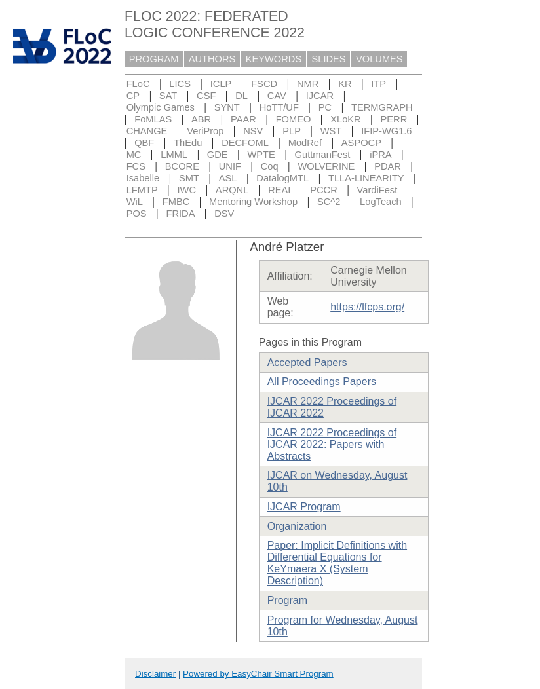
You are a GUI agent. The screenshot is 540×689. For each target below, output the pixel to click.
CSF (206, 95)
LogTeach (381, 201)
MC (134, 154)
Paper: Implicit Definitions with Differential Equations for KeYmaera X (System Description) (337, 563)
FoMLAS (153, 119)
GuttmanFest (323, 154)
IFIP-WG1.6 (386, 131)
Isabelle (143, 178)
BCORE (182, 166)
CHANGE (147, 131)
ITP (378, 84)
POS (136, 213)
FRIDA (180, 213)
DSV (224, 213)
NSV (253, 131)
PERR (394, 119)
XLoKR (345, 119)
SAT (168, 95)
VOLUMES (379, 59)
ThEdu (188, 143)
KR (344, 84)
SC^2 (328, 201)
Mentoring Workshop (253, 201)
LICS (180, 84)
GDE (217, 154)
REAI (279, 190)
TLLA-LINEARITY (366, 178)
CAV (276, 95)
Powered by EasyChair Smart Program (258, 674)
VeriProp (205, 131)
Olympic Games (160, 107)
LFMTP (142, 190)
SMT (189, 178)
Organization (297, 526)
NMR (307, 84)
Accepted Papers (307, 362)
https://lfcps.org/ (367, 306)
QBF (144, 143)
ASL (228, 178)
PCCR (324, 190)
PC (325, 107)
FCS (135, 166)
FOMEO (293, 119)
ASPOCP (361, 143)
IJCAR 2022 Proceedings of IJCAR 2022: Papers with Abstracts (331, 444)
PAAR (243, 119)
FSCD (264, 84)
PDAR (387, 166)
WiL (134, 201)
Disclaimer (155, 674)
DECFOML (245, 143)
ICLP (221, 84)
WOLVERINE (326, 166)
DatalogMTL (282, 178)
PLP (291, 131)
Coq (270, 166)
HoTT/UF (279, 107)
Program (287, 600)
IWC (187, 190)
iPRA (380, 154)
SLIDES (329, 59)
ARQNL (232, 190)
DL (241, 95)
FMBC (176, 201)
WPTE (261, 154)
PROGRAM (154, 59)
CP (133, 95)
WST (331, 131)
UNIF (230, 166)
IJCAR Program (304, 506)
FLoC (138, 84)
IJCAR (320, 95)
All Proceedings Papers (321, 381)
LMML (174, 154)
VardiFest (377, 190)
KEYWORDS (274, 59)
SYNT (227, 107)
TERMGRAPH (382, 107)
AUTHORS (212, 59)
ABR (201, 119)
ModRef (305, 143)
